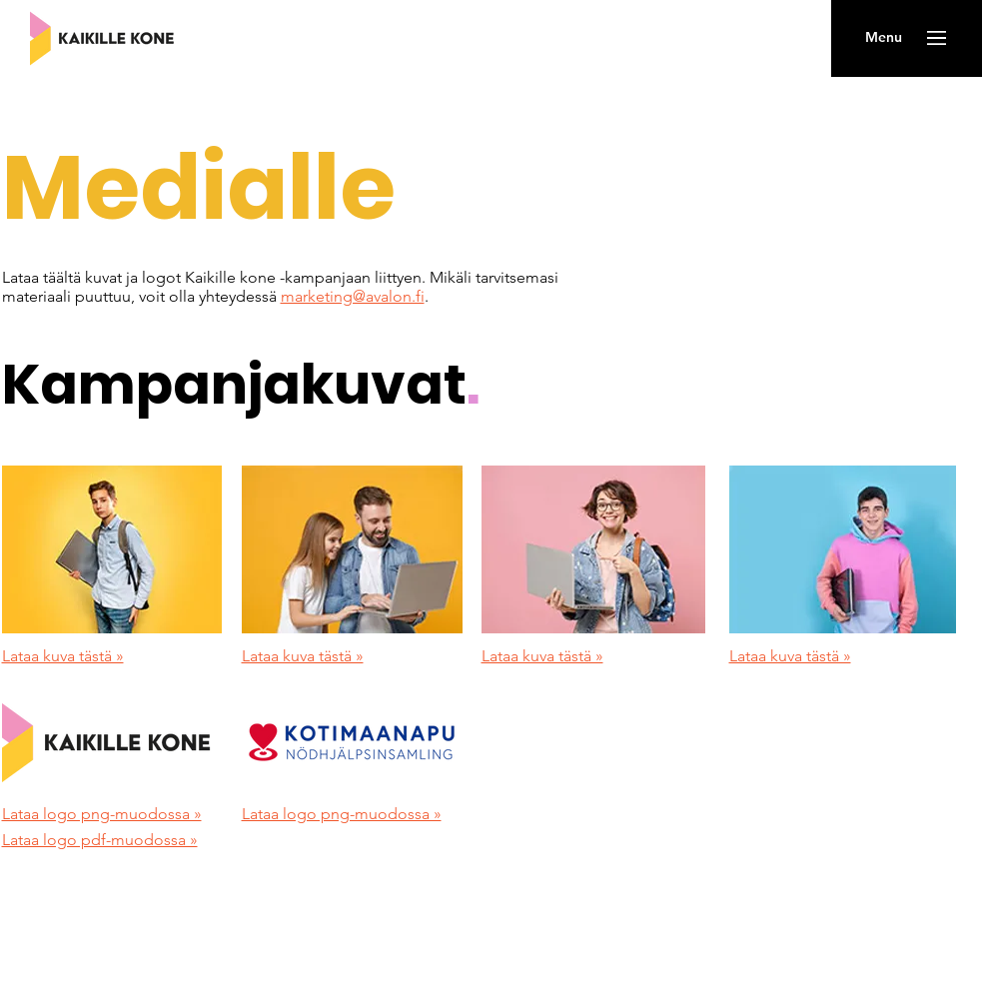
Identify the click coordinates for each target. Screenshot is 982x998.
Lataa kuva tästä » (63, 655)
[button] (883, 38)
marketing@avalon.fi (353, 296)
